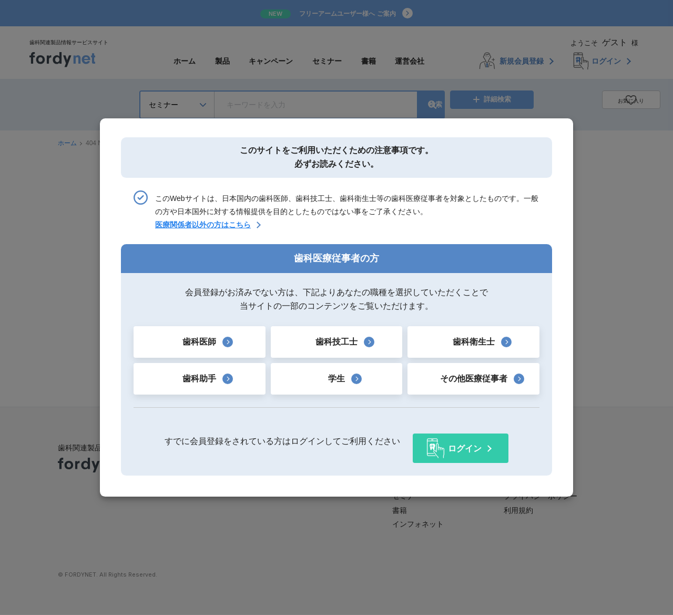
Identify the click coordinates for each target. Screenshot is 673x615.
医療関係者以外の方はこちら (203, 232)
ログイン (465, 441)
